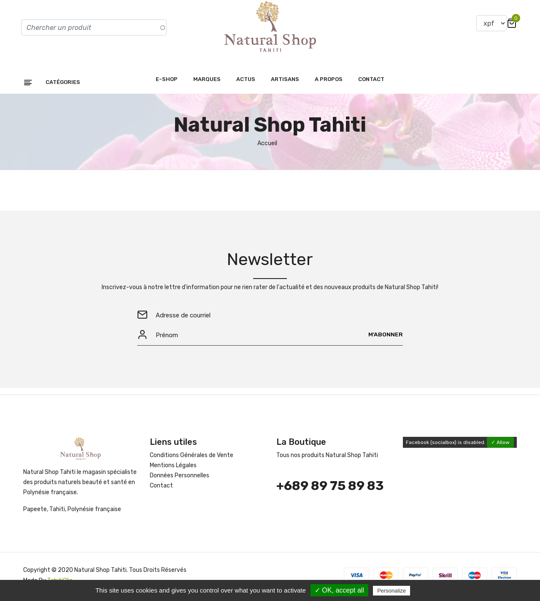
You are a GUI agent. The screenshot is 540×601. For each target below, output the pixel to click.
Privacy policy (432, 590)
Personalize (391, 590)
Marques (207, 82)
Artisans (285, 82)
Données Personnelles (179, 478)
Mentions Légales (173, 468)
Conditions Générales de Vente (191, 458)
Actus (245, 82)
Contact (371, 82)
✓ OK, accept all (339, 590)
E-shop (167, 82)
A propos (329, 82)
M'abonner (385, 337)
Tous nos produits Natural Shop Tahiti (327, 458)
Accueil (267, 145)
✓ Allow (500, 445)
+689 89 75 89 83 (329, 489)
